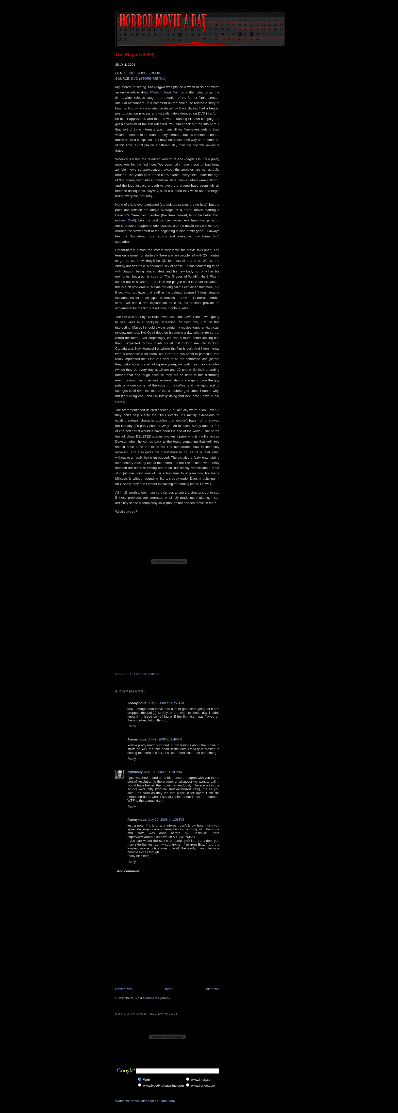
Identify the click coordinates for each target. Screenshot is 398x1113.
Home (168, 989)
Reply (131, 726)
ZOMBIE (154, 73)
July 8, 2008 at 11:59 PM (166, 703)
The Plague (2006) (135, 54)
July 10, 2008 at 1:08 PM (166, 819)
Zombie (153, 674)
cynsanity (135, 772)
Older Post (211, 989)
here (213, 124)
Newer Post (123, 989)
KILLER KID (137, 73)
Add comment (128, 871)
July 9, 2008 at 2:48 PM (165, 739)
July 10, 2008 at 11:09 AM (163, 772)
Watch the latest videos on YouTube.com (145, 1101)
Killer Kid (138, 674)
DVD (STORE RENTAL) (148, 78)
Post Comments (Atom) (153, 998)
